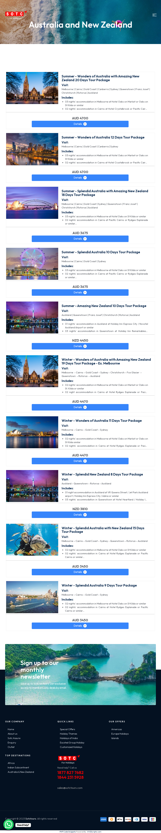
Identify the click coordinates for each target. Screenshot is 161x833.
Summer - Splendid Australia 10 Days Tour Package (101, 252)
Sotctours (30, 818)
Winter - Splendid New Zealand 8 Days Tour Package (102, 474)
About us (12, 733)
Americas (116, 729)
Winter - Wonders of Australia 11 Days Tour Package (102, 420)
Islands (115, 738)
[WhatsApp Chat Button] (8, 824)
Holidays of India (69, 738)
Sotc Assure (14, 738)
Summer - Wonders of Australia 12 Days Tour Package (103, 137)
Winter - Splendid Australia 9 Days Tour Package (99, 585)
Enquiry (12, 742)
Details (78, 124)
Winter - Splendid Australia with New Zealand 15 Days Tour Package (103, 530)
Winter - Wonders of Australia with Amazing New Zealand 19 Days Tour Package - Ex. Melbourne (106, 361)
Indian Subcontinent (18, 767)
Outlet (11, 747)
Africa (11, 763)
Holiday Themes (68, 733)
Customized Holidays (71, 747)
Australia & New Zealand (21, 771)
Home (11, 729)
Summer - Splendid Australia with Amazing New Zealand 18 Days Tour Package (105, 193)
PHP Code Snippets (68, 831)
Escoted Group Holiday (72, 742)
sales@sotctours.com (69, 788)
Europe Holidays (120, 733)
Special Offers (67, 729)
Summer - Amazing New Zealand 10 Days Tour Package (104, 306)
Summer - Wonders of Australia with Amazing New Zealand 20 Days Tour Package (100, 78)
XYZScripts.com (94, 831)
